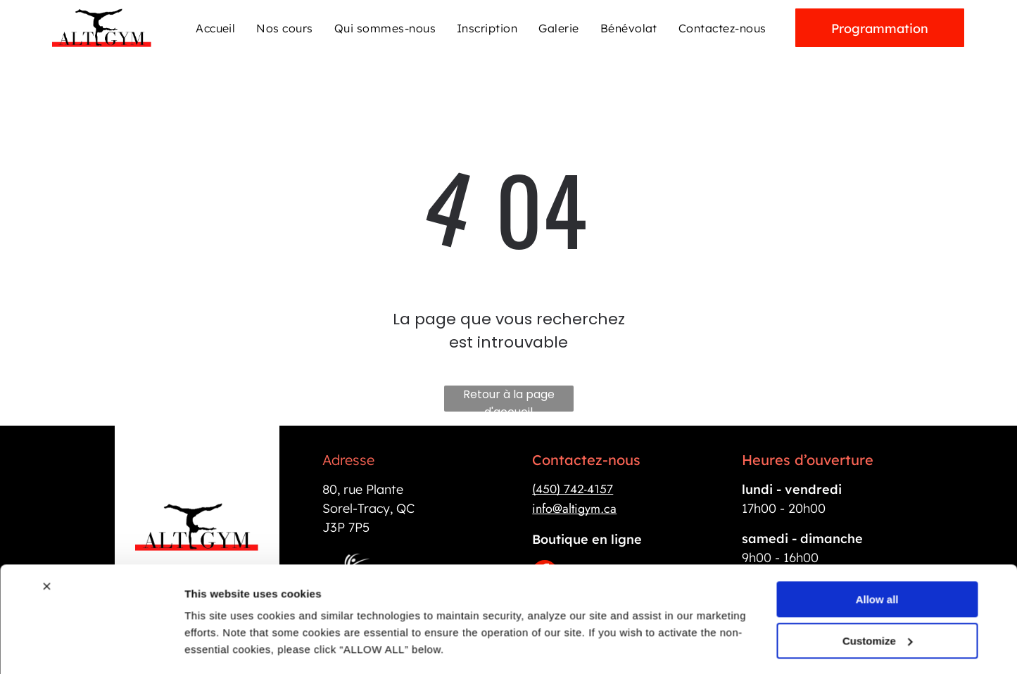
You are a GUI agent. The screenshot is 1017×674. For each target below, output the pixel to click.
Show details (217, 646)
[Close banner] (46, 544)
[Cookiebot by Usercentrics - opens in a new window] (91, 646)
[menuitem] (215, 27)
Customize (877, 598)
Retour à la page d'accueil (509, 399)
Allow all (877, 557)
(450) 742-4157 (572, 489)
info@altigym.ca (574, 509)
